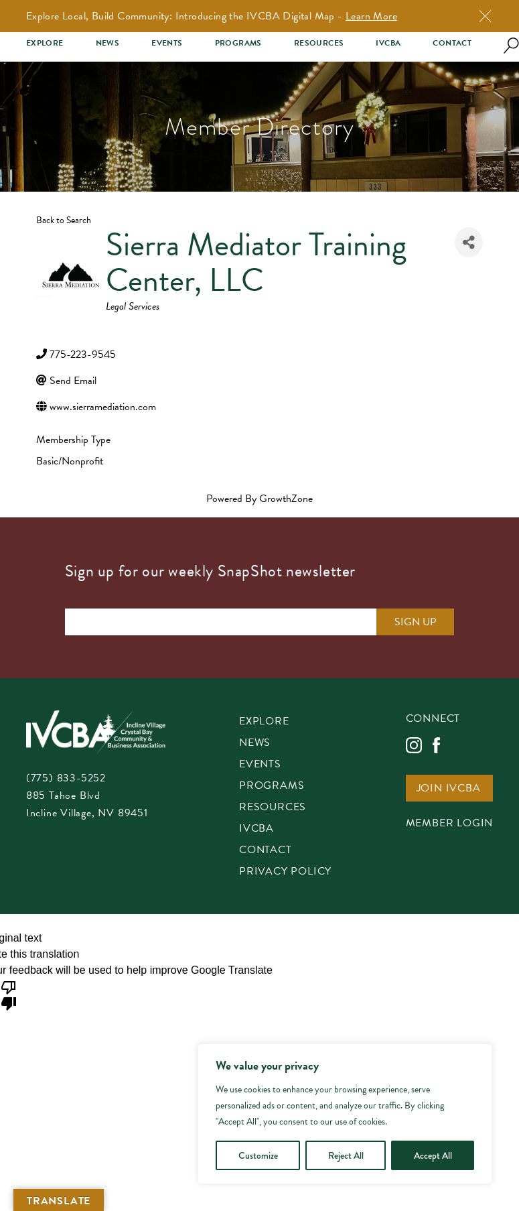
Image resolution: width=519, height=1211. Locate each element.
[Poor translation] (9, 994)
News (108, 43)
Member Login (450, 824)
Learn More (371, 16)
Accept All (433, 1155)
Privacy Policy (285, 872)
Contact (452, 43)
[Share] (469, 242)
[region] (345, 1113)
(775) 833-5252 (66, 778)
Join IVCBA (449, 789)
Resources (319, 43)
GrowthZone (286, 499)
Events (166, 43)
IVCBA (388, 43)
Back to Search (63, 220)
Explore (45, 43)
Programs (238, 43)
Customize (258, 1155)
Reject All (346, 1155)
